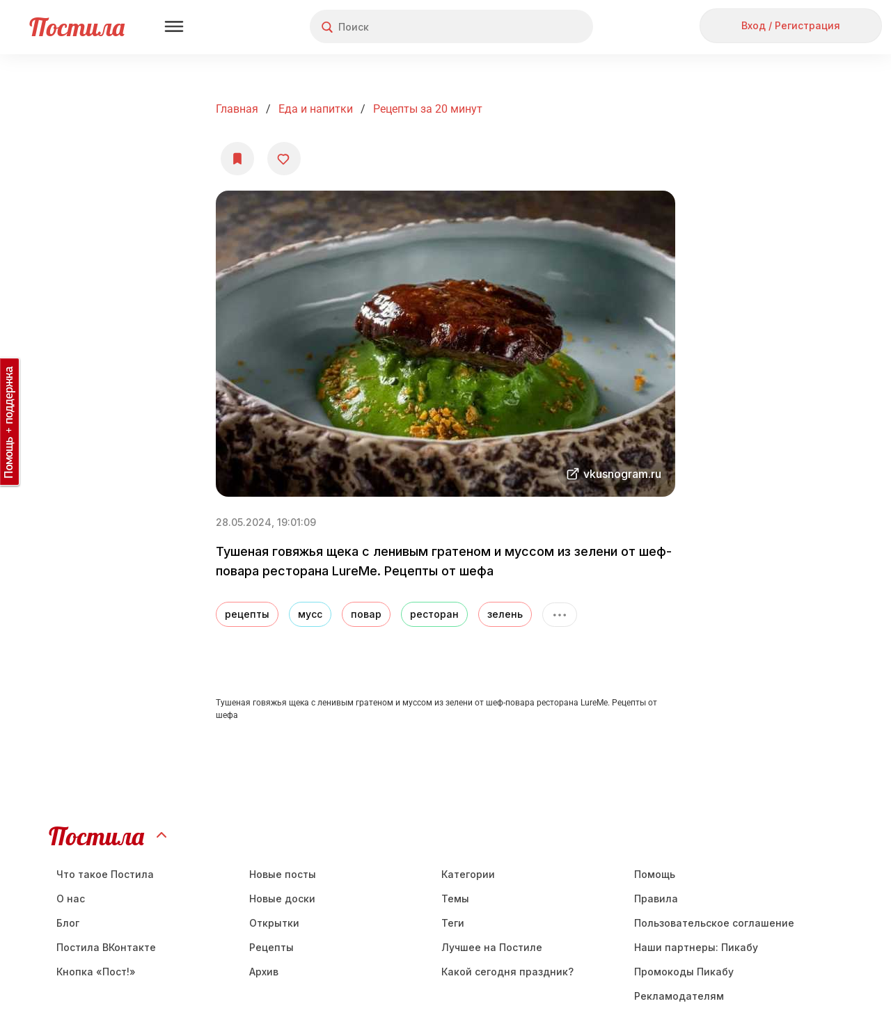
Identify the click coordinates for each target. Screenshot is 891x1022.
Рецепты (271, 947)
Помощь (654, 874)
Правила (656, 898)
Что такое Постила (105, 874)
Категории (468, 874)
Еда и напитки (315, 108)
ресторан (434, 614)
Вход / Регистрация (790, 25)
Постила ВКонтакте (106, 947)
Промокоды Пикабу (684, 971)
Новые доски (282, 898)
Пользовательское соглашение (714, 923)
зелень (505, 614)
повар (366, 614)
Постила (77, 26)
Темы (455, 898)
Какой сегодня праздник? (507, 971)
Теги (452, 923)
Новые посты (282, 874)
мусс (310, 614)
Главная (237, 108)
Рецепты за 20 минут (427, 108)
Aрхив (263, 971)
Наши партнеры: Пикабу (696, 947)
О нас (70, 898)
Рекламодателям (679, 996)
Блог (67, 923)
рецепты (247, 614)
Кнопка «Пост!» (96, 971)
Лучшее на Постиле (491, 947)
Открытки (274, 923)
